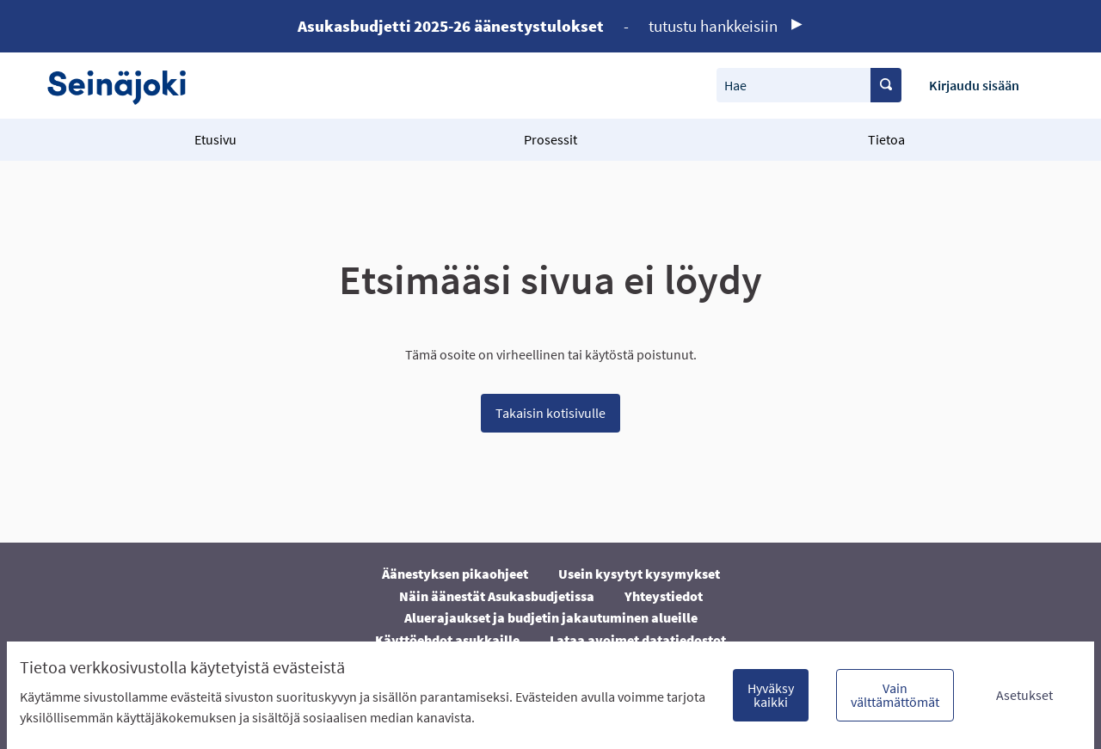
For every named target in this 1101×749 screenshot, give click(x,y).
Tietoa (886, 139)
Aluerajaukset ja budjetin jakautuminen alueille (551, 617)
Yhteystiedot (663, 596)
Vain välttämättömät (895, 694)
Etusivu (215, 139)
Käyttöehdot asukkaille (447, 639)
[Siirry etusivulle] (125, 85)
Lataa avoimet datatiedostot (638, 639)
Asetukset (1024, 694)
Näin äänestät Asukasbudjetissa (496, 596)
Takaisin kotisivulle (550, 412)
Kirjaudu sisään (974, 85)
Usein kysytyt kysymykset (639, 573)
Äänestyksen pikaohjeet (455, 573)
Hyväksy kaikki (770, 694)
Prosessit (550, 139)
